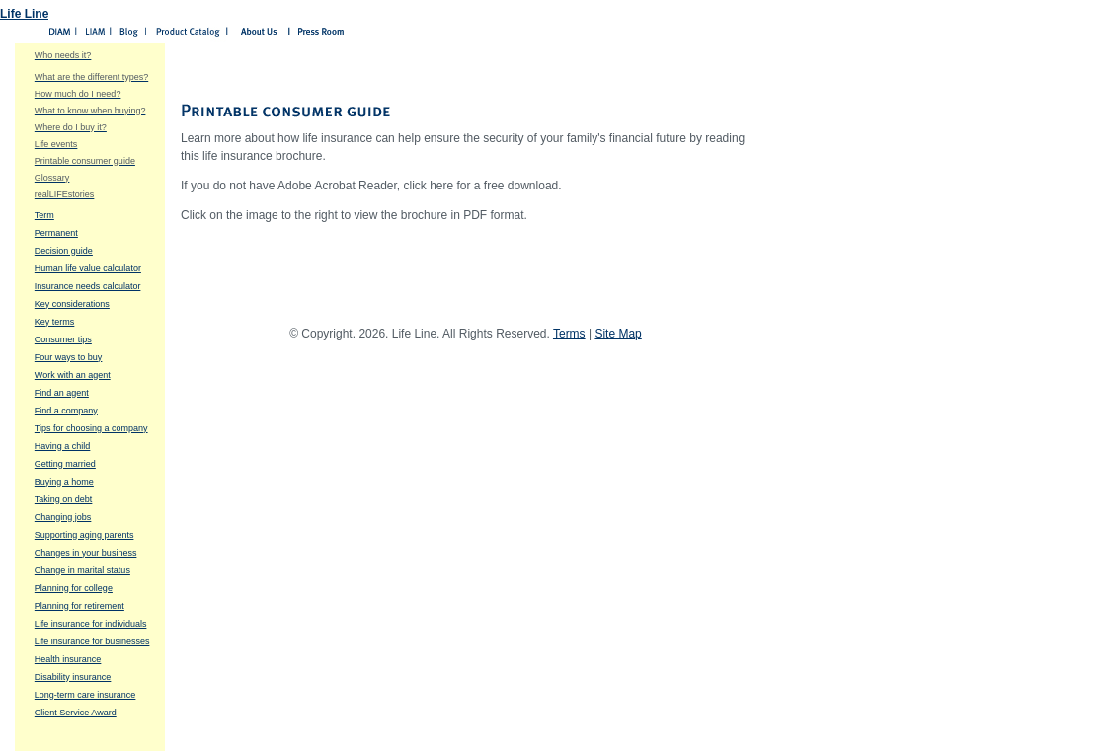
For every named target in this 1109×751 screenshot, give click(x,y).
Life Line (24, 14)
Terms (569, 333)
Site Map (617, 333)
